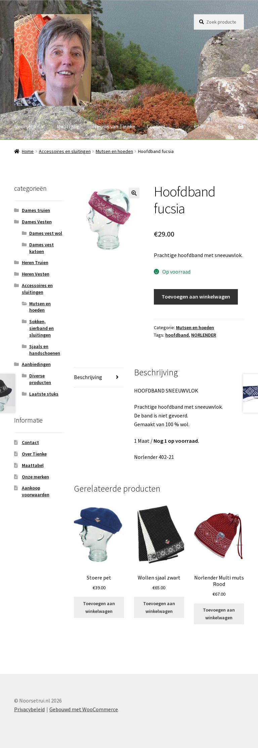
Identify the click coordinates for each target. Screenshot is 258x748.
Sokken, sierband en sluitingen (41, 328)
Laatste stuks (43, 394)
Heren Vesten (35, 274)
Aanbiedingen (36, 364)
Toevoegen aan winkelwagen (196, 296)
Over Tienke (34, 454)
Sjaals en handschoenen (44, 349)
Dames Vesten (37, 222)
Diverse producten (40, 379)
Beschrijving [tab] (88, 377)
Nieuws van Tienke (114, 126)
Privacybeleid (29, 709)
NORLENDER (203, 335)
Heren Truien (35, 262)
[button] (134, 193)
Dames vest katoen (41, 248)
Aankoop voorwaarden (35, 491)
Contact (156, 126)
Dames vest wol (45, 233)
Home (28, 151)
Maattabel (69, 126)
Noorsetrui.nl (29, 126)
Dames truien (36, 210)
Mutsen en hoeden (114, 151)
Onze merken (35, 477)
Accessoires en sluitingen (65, 151)
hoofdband (177, 335)
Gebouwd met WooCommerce (83, 709)
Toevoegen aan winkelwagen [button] (99, 607)
